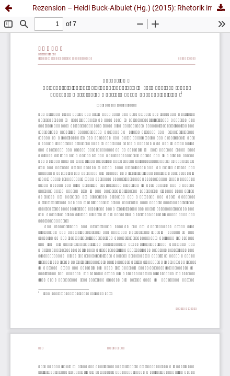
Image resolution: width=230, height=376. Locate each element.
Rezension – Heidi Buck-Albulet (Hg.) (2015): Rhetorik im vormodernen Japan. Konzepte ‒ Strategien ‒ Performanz (131, 8)
